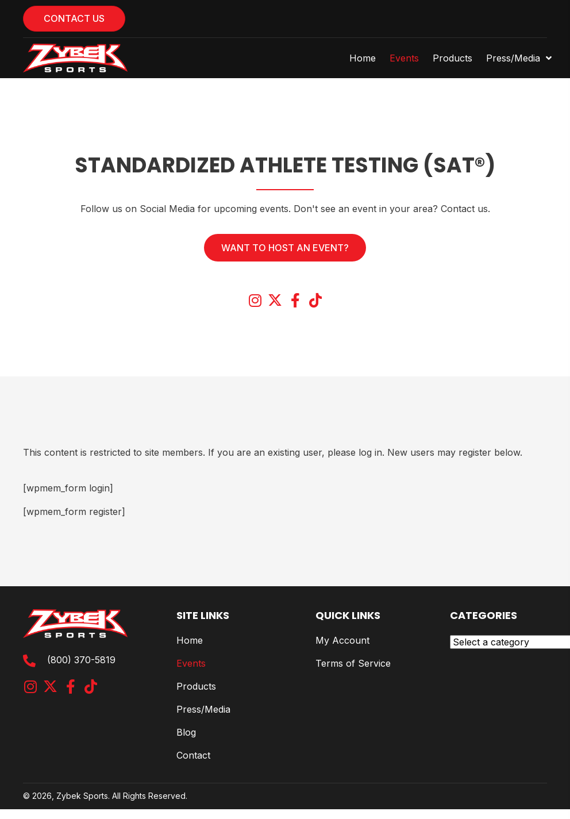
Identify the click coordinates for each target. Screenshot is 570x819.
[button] (255, 300)
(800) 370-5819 (81, 660)
